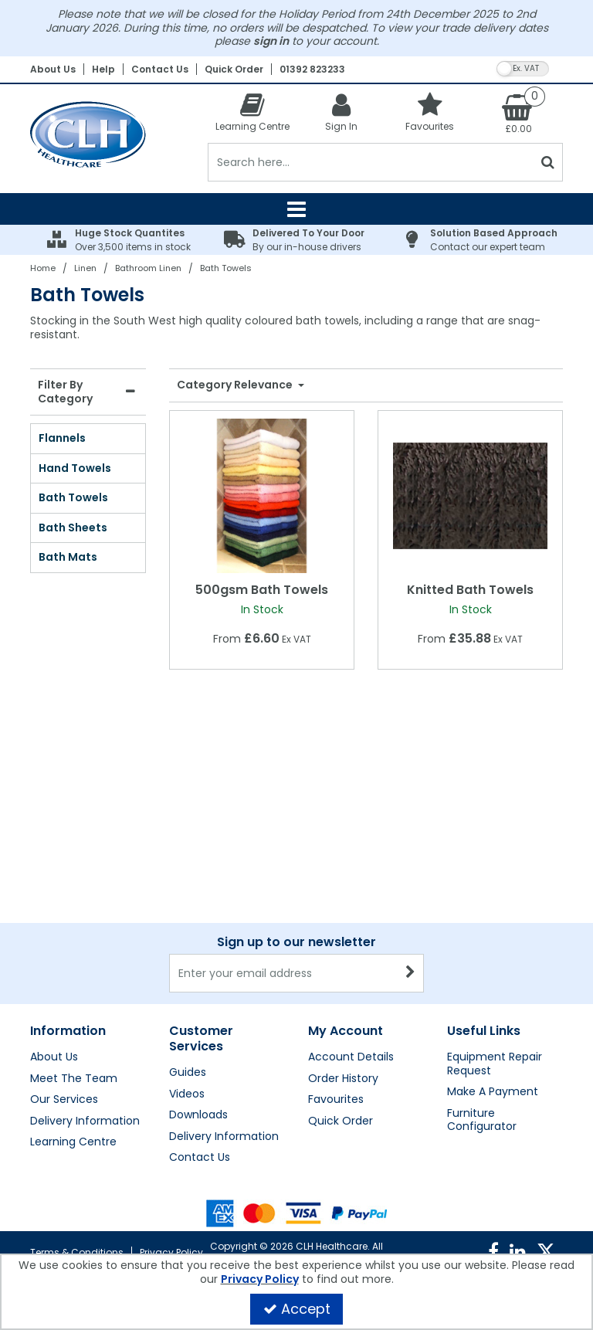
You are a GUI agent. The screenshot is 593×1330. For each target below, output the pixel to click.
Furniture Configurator (482, 1120)
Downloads (198, 1115)
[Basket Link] (518, 113)
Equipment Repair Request (494, 1063)
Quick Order (234, 69)
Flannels (62, 438)
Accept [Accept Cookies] (296, 1308)
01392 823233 (312, 69)
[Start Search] (548, 162)
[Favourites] (429, 112)
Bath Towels (73, 497)
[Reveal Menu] (296, 209)
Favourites (336, 1100)
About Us (53, 69)
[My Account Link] (340, 112)
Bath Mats (68, 557)
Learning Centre (73, 1142)
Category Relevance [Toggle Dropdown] (236, 385)
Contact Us (159, 69)
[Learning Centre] (252, 112)
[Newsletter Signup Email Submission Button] (410, 973)
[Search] (370, 162)
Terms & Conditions (77, 1252)
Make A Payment (492, 1092)
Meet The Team (73, 1079)
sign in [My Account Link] (271, 41)
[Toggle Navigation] (296, 209)
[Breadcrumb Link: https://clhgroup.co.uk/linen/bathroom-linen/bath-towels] (226, 268)
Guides (187, 1073)
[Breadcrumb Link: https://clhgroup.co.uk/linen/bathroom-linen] (148, 268)
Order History (343, 1079)
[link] (493, 1252)
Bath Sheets (73, 527)
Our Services (64, 1100)
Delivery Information (85, 1121)
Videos (187, 1094)
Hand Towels (75, 468)
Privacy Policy (171, 1252)
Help (103, 69)
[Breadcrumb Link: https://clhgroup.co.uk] (43, 268)
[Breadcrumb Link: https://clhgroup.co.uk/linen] (85, 268)
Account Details (351, 1057)
